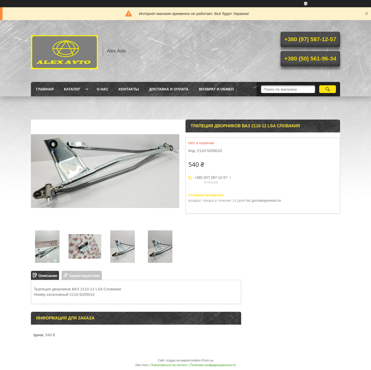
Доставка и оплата (169, 89)
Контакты (129, 89)
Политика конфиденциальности (213, 365)
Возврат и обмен (216, 89)
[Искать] (327, 89)
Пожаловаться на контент (169, 365)
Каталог (72, 89)
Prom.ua (207, 360)
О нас (102, 89)
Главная (45, 89)
